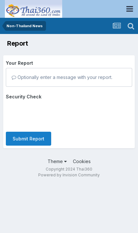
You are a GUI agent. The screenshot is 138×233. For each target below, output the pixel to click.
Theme (57, 161)
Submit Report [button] (28, 138)
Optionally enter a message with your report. (62, 77)
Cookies (82, 161)
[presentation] (55, 114)
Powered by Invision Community (69, 174)
